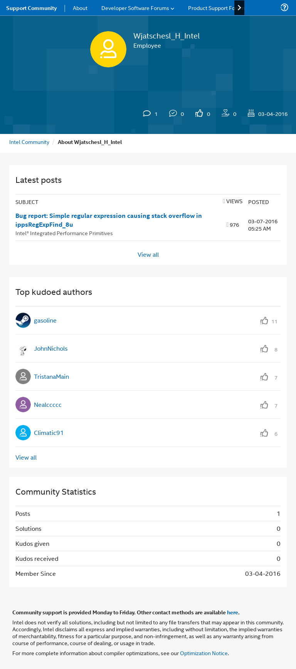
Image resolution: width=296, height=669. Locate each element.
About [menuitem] (80, 7)
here (232, 612)
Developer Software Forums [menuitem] (135, 7)
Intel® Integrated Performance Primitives (64, 233)
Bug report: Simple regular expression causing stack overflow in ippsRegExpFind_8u (108, 220)
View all (148, 254)
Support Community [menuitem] (31, 7)
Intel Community (29, 141)
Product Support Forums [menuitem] (217, 7)
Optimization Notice (204, 653)
